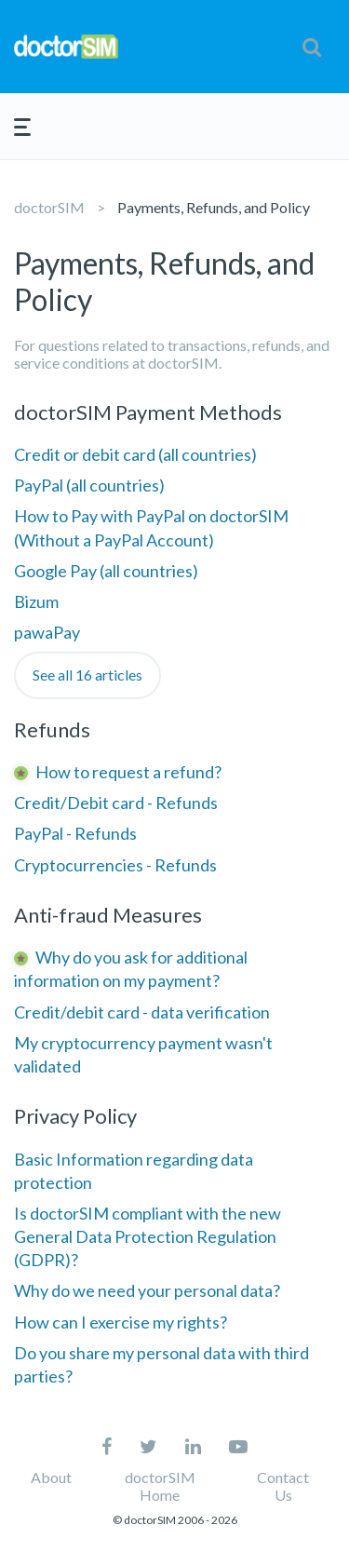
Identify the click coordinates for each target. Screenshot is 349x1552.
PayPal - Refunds (75, 833)
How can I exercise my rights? (120, 1322)
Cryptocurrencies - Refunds (115, 865)
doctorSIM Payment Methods (148, 412)
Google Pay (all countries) (106, 570)
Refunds (52, 729)
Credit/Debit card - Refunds (116, 802)
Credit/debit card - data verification (142, 1012)
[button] (311, 46)
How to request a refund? (128, 772)
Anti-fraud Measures (108, 914)
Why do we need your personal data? (147, 1290)
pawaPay (47, 632)
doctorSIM (49, 207)
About (51, 1477)
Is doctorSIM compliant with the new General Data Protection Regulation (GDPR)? (147, 1236)
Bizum (36, 601)
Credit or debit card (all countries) (135, 454)
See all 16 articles (87, 674)
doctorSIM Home (160, 1486)
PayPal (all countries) (89, 485)
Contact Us (283, 1486)
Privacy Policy (75, 1115)
